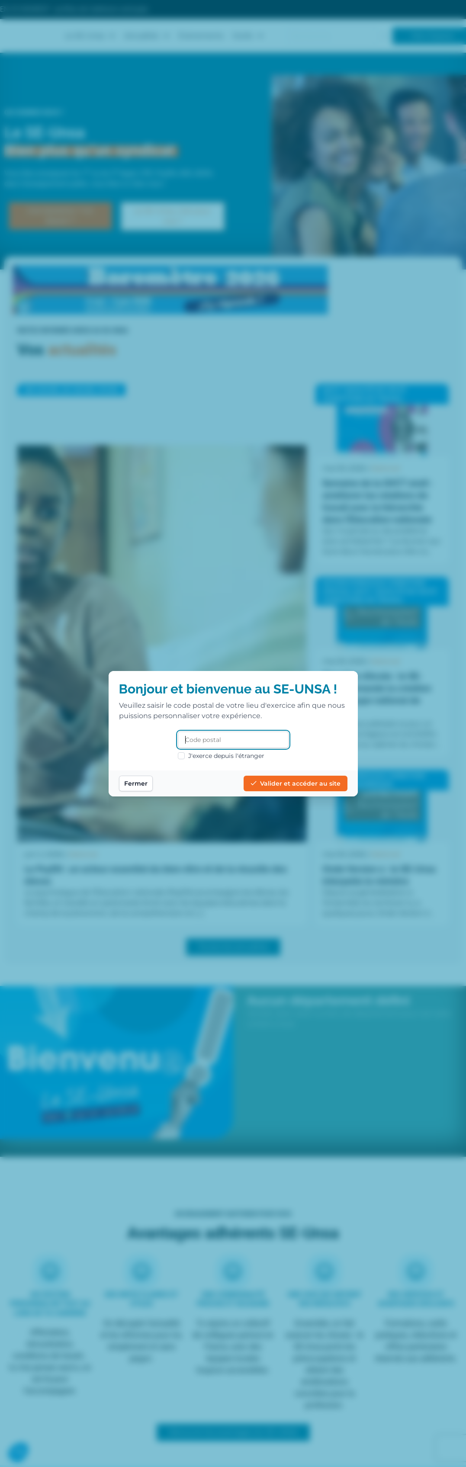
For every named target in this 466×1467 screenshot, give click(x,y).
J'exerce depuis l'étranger (221, 756)
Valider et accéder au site (296, 783)
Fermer (136, 783)
